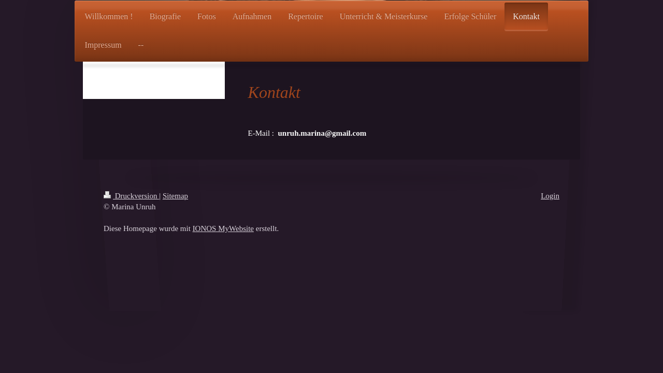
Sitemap (175, 196)
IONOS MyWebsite (223, 228)
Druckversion (131, 196)
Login (550, 196)
